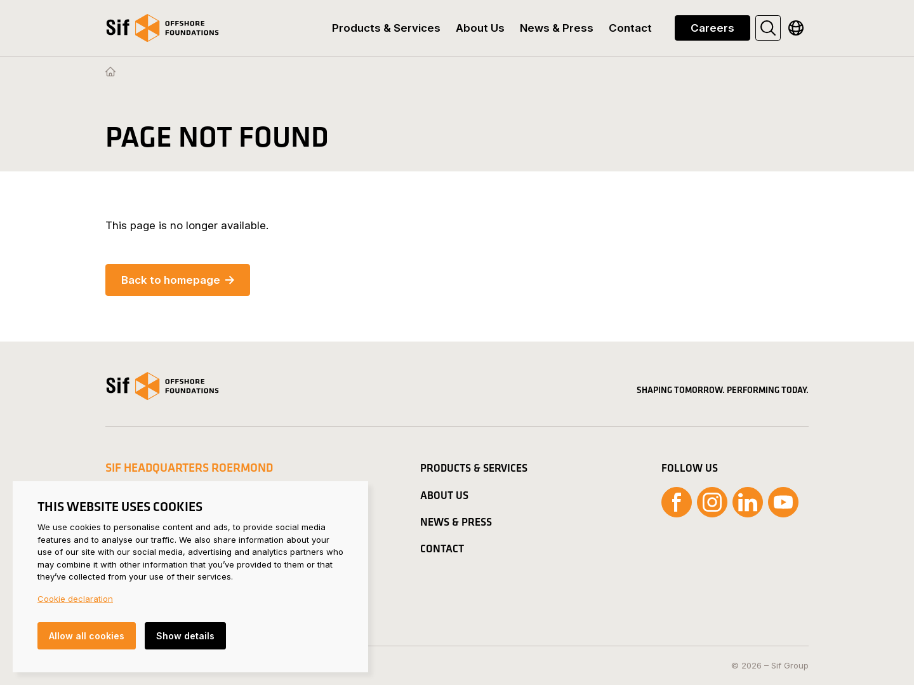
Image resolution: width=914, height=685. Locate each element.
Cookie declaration (75, 599)
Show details (185, 635)
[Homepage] (110, 72)
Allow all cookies (86, 635)
